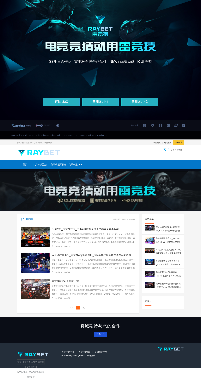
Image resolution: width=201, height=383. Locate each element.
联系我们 (100, 337)
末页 (84, 311)
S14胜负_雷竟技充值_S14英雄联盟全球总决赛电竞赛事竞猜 (85, 229)
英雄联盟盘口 (42, 164)
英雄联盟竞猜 (101, 355)
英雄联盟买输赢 (58, 164)
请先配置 (157, 143)
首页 (25, 164)
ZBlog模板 (90, 359)
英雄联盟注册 (67, 355)
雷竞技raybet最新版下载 (65, 283)
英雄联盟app (84, 355)
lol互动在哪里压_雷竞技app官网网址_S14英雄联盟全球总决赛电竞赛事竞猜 (93, 256)
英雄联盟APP (75, 164)
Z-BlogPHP (78, 359)
